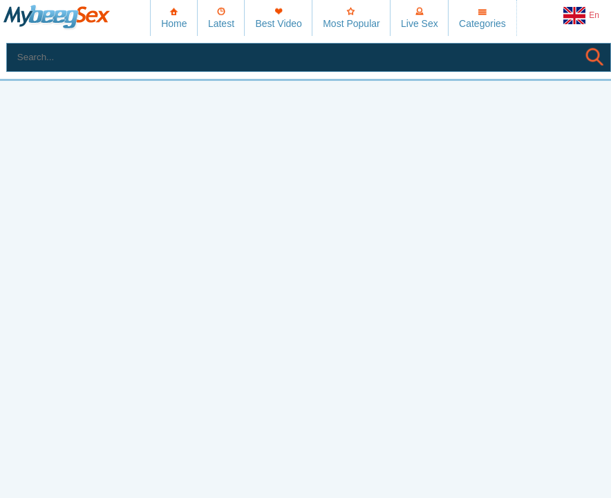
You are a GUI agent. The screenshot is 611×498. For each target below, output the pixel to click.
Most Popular (351, 23)
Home (174, 23)
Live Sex (419, 23)
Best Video (278, 23)
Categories (482, 23)
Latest (221, 23)
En (581, 16)
